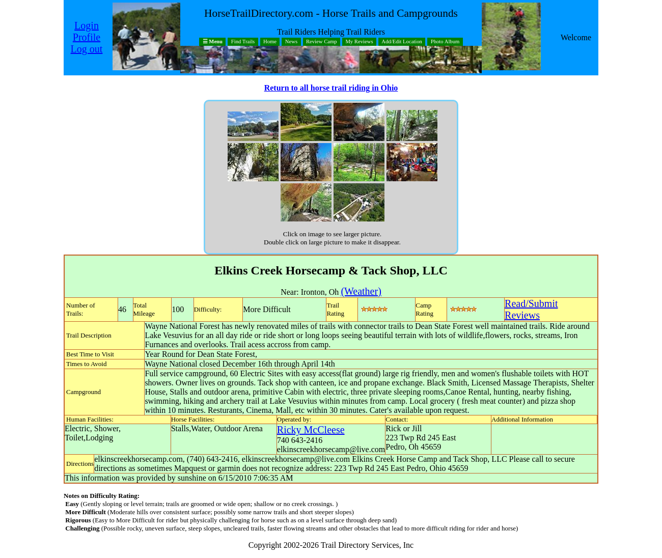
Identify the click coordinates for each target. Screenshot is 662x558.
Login (86, 25)
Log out (87, 48)
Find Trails (243, 42)
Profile (86, 37)
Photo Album (445, 42)
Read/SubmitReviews (531, 309)
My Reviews (359, 42)
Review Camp (321, 42)
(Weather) (361, 291)
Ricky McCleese (311, 429)
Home (270, 42)
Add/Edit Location (401, 42)
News (291, 42)
